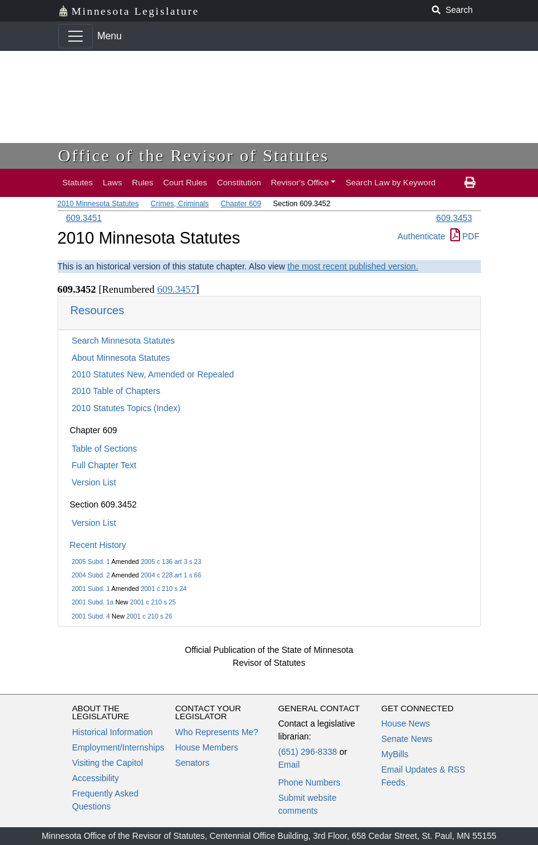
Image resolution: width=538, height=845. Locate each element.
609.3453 (454, 218)
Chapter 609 (241, 203)
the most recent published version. (353, 266)
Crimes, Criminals (180, 203)
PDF (465, 236)
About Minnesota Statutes (121, 358)
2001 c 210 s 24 (163, 588)
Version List (94, 482)
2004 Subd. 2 (91, 575)
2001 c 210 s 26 (149, 616)
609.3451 (84, 218)
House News (406, 723)
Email (289, 765)
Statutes (78, 182)
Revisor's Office (300, 182)
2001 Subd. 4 (91, 616)
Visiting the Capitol (108, 763)
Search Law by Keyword (390, 182)
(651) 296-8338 (308, 752)
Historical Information (112, 732)
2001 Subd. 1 (91, 588)
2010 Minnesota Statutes (98, 203)
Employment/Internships (118, 747)
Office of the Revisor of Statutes (193, 155)
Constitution (239, 182)
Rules (142, 182)
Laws (112, 182)
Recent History (98, 545)
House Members (207, 747)
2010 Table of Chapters (116, 391)
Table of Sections (104, 448)
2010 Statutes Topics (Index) (126, 408)
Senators (192, 763)
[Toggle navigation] (75, 36)
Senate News (407, 739)
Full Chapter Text (104, 465)
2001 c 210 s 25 (153, 602)
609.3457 (176, 289)
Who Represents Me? (216, 732)
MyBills (395, 754)
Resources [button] (98, 310)
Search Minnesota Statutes (123, 340)
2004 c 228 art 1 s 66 (170, 575)
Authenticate (421, 236)
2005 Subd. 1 (91, 561)
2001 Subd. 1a (92, 602)
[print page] (469, 183)
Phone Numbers (309, 782)
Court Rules (185, 182)
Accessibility (95, 778)
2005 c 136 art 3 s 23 (170, 561)
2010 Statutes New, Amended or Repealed (153, 374)
